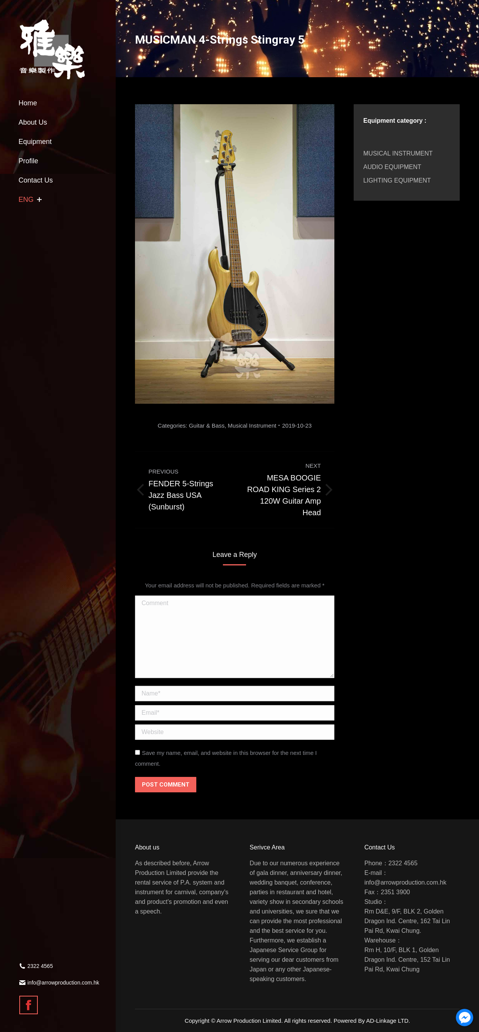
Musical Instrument (252, 425)
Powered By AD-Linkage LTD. (372, 1020)
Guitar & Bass (207, 425)
